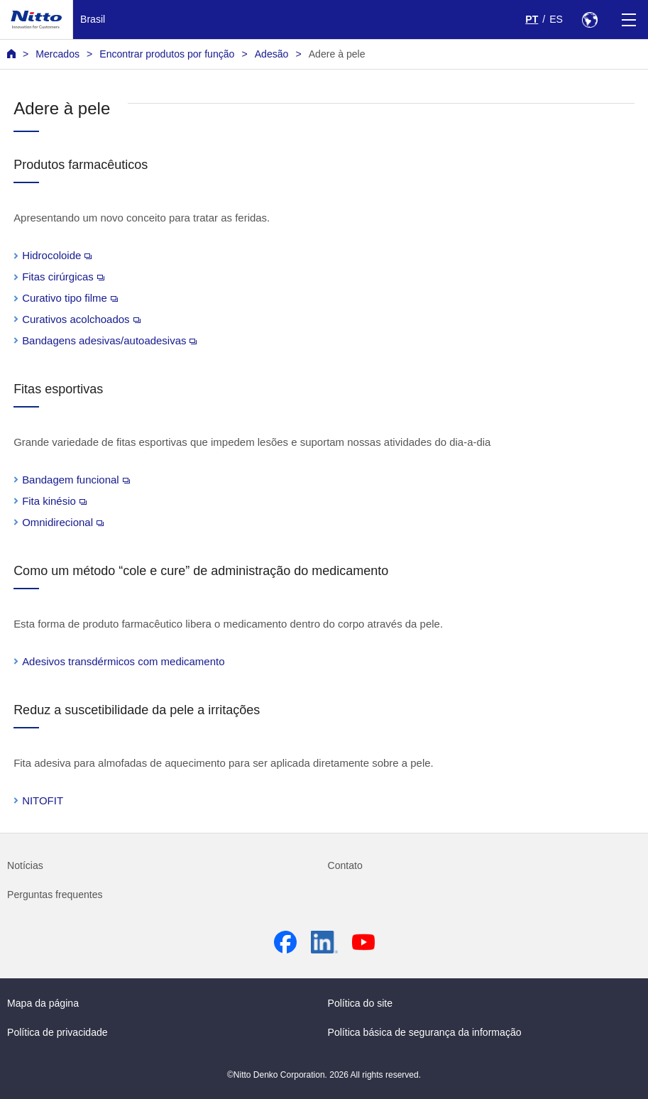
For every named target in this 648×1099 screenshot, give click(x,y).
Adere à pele (337, 54)
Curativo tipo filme (70, 298)
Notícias (25, 865)
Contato (345, 865)
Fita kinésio (54, 501)
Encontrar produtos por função (166, 54)
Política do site (360, 1003)
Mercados (57, 54)
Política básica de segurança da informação (425, 1032)
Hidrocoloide (57, 255)
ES (556, 19)
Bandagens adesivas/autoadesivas (109, 340)
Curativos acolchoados (81, 319)
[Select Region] (589, 19)
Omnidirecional (63, 522)
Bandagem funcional (75, 480)
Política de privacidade (57, 1032)
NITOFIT (42, 800)
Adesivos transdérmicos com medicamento (123, 661)
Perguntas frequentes (55, 894)
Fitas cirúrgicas (63, 276)
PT (531, 19)
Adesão (272, 54)
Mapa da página (43, 1003)
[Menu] (628, 19)
